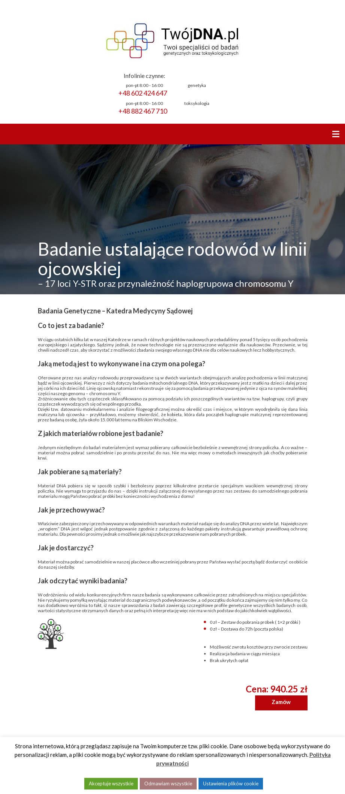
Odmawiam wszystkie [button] (168, 784)
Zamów (281, 701)
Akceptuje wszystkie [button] (111, 784)
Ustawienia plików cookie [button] (230, 784)
